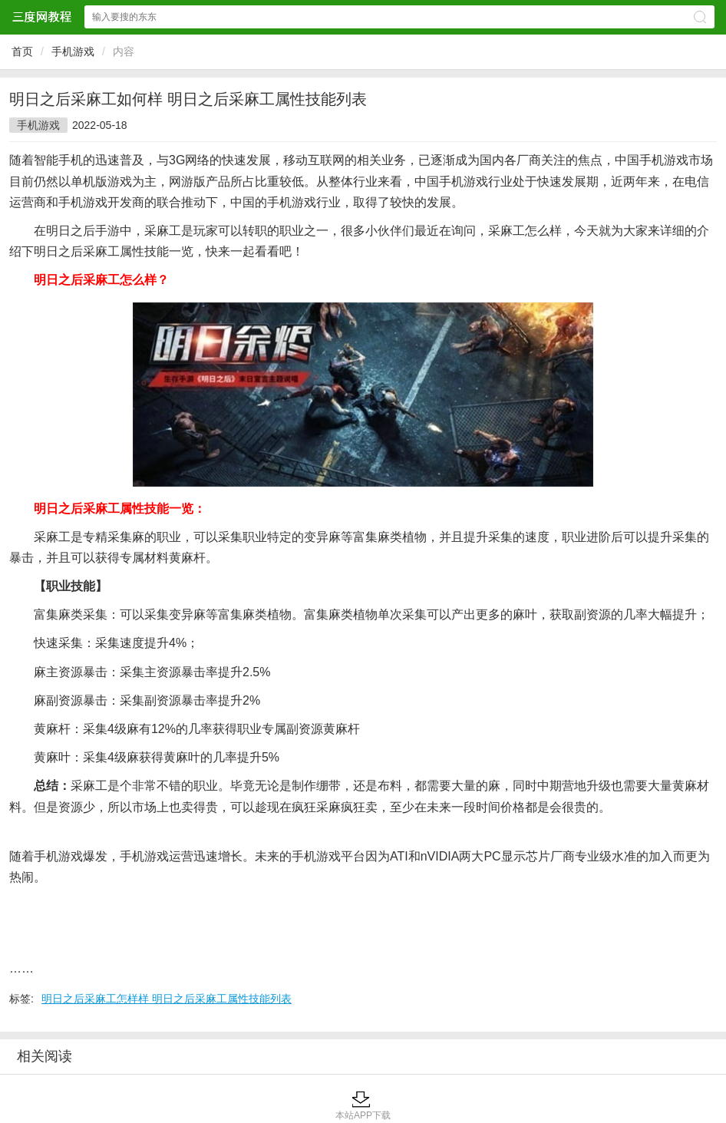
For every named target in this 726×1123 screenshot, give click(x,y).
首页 (22, 51)
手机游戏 (72, 51)
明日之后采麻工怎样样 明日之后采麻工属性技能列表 (166, 999)
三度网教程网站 (41, 16)
